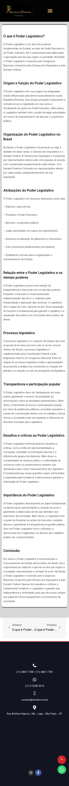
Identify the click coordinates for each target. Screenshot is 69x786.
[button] (50, 11)
